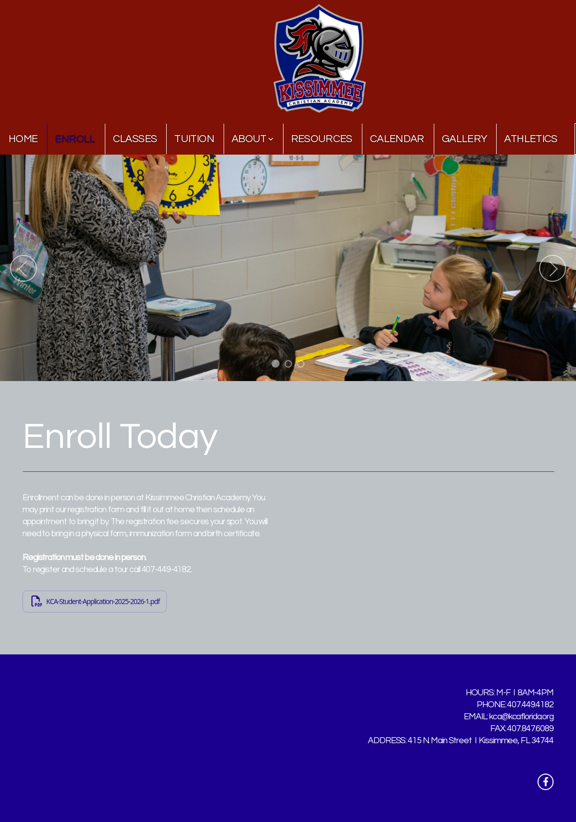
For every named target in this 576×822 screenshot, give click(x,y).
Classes (135, 139)
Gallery (464, 139)
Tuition (194, 139)
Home (22, 139)
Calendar (397, 139)
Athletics (530, 139)
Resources (321, 139)
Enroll (75, 139)
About (253, 139)
